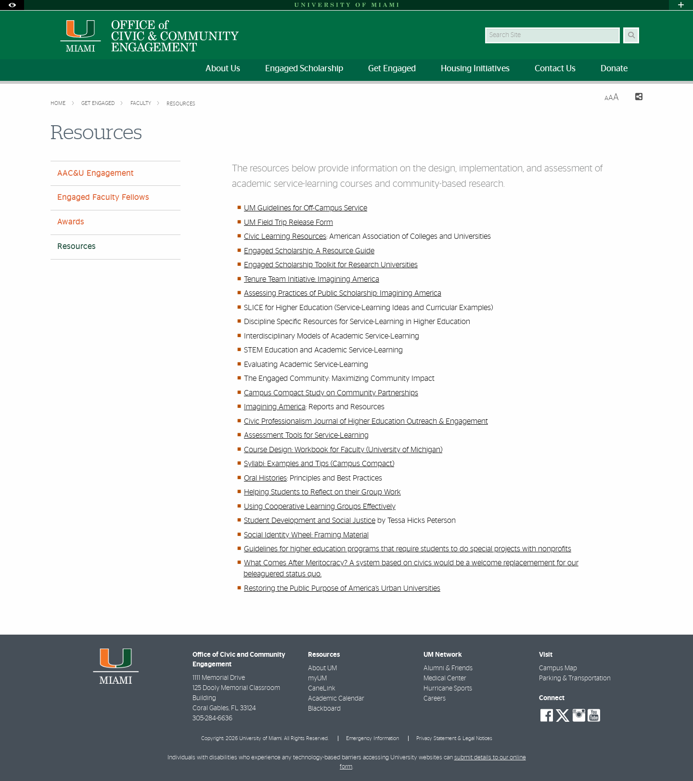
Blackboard (324, 708)
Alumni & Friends (448, 668)
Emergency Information (372, 738)
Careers (435, 698)
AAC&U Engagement (95, 173)
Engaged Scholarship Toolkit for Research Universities (331, 265)
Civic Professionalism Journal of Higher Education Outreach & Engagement (366, 421)
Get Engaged (98, 103)
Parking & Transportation (575, 678)
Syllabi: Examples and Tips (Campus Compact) (319, 464)
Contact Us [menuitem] (555, 69)
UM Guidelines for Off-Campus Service (305, 208)
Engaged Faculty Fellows (103, 197)
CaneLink (321, 688)
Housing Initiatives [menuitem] (475, 69)
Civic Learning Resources (285, 236)
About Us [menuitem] (222, 69)
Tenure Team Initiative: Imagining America (311, 279)
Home (59, 103)
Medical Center (445, 678)
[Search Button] (631, 35)
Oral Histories (265, 478)
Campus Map (558, 668)
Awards (70, 222)
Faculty (141, 103)
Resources (181, 103)
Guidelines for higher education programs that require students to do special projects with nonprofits (407, 549)
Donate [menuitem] (614, 69)
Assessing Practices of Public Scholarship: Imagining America (342, 293)
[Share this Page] (634, 98)
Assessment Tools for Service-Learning (306, 435)
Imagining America (275, 407)
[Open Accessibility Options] (12, 5)
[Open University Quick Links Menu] (681, 5)
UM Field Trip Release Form (288, 222)
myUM (317, 678)
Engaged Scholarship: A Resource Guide (309, 251)
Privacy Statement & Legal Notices (454, 738)
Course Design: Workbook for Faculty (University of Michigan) (343, 450)
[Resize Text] (611, 97)
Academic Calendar (336, 698)
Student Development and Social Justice (309, 520)
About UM (322, 668)
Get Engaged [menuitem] (392, 69)
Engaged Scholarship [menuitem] (304, 69)
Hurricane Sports (448, 688)
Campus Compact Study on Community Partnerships (331, 393)
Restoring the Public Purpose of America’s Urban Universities (342, 588)
